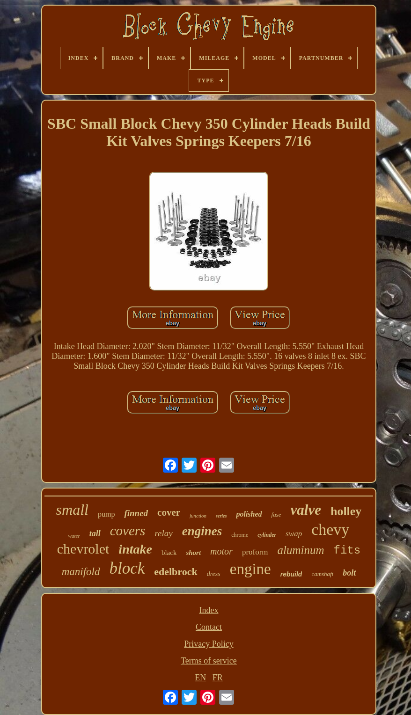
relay (163, 533)
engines (202, 531)
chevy (330, 529)
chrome (239, 535)
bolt (349, 572)
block (127, 568)
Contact (209, 627)
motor (221, 551)
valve (306, 510)
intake (135, 549)
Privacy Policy (209, 644)
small (72, 509)
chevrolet (83, 548)
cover (168, 512)
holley (345, 511)
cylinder (266, 535)
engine (250, 569)
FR (218, 677)
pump (106, 514)
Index (208, 610)
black (168, 552)
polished (249, 514)
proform (255, 551)
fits (347, 550)
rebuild (291, 574)
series (221, 515)
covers (128, 530)
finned (136, 513)
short (193, 552)
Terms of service (209, 660)
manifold (81, 571)
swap (294, 533)
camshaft (322, 573)
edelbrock (175, 571)
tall (95, 533)
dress (213, 573)
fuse (276, 514)
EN (200, 677)
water (74, 536)
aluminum (301, 550)
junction (198, 515)
